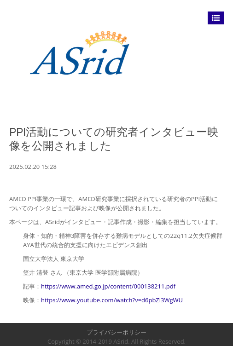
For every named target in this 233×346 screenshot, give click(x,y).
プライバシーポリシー (116, 332)
